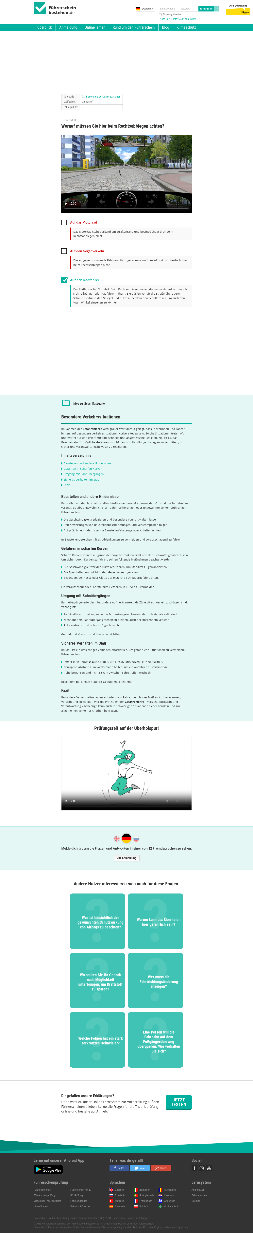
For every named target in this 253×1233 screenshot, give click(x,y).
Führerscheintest (42, 1189)
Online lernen (95, 27)
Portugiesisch (147, 1195)
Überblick (44, 27)
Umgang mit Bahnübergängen (84, 474)
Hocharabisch (171, 1206)
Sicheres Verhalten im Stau (81, 479)
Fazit (67, 485)
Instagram (202, 1168)
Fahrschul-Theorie (80, 1206)
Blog (165, 27)
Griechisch (169, 1201)
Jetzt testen (178, 1102)
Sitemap (196, 1201)
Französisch (146, 1201)
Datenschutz (40, 1218)
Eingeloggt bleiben (172, 14)
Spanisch (120, 1206)
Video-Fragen (41, 1206)
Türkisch (119, 1201)
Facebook (194, 1168)
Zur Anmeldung (126, 858)
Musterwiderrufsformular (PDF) (87, 1218)
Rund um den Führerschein (134, 27)
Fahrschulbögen (78, 1201)
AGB (108, 1218)
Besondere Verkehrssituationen (103, 96)
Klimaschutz (186, 27)
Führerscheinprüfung (45, 1195)
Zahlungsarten (199, 1195)
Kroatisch (169, 1195)
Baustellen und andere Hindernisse (87, 463)
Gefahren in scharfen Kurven (83, 468)
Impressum (119, 1218)
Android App (198, 1189)
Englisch (119, 1189)
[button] (119, 1168)
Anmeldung (68, 27)
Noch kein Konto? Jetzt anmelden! (178, 19)
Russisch (120, 1195)
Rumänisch (170, 1189)
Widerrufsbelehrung (59, 1218)
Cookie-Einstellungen (137, 1218)
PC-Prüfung (76, 1195)
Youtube (209, 1168)
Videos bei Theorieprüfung (47, 1201)
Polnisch (144, 1206)
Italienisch (145, 1189)
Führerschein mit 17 (80, 1189)
